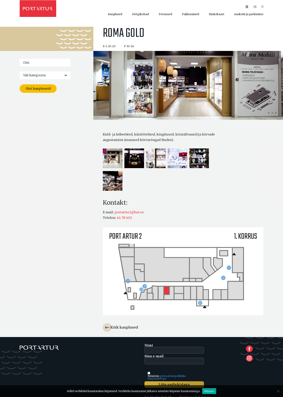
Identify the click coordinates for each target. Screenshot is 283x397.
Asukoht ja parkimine (248, 14)
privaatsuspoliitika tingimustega (167, 379)
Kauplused (115, 14)
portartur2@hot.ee (129, 214)
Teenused (165, 14)
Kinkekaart (216, 14)
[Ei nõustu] (278, 391)
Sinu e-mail (174, 362)
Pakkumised (190, 14)
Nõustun (209, 391)
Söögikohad (140, 14)
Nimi (174, 351)
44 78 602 (124, 220)
